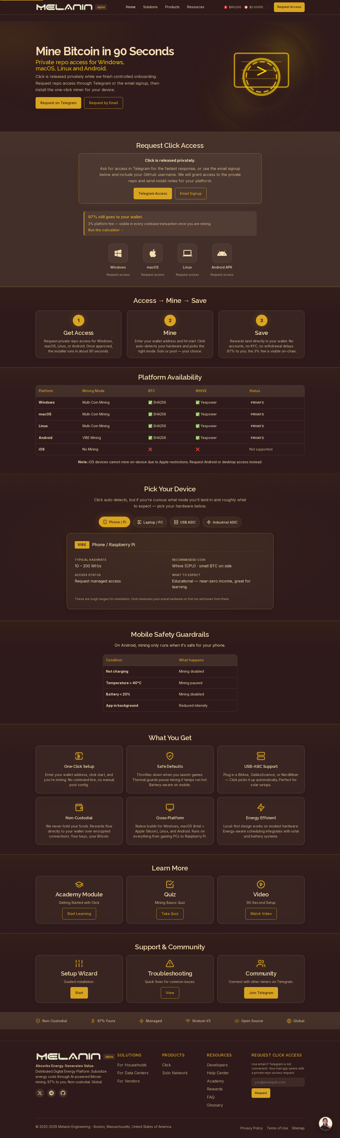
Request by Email (103, 104)
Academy (215, 1081)
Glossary (215, 1105)
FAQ (211, 1097)
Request (261, 1093)
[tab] (114, 522)
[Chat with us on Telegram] (325, 1123)
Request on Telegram (58, 104)
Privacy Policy (252, 1128)
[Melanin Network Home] (71, 7)
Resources (195, 7)
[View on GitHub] (63, 1093)
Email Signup (191, 193)
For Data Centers (132, 1072)
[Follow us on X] (40, 1093)
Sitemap (298, 1128)
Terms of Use (277, 1128)
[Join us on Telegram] (51, 1093)
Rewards (215, 1089)
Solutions (150, 7)
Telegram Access (152, 193)
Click (166, 1065)
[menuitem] (150, 7)
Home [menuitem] (131, 7)
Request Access (289, 7)
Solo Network (175, 1072)
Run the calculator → (106, 230)
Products (172, 7)
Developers (217, 1065)
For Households (132, 1065)
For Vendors (128, 1081)
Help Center (218, 1072)
